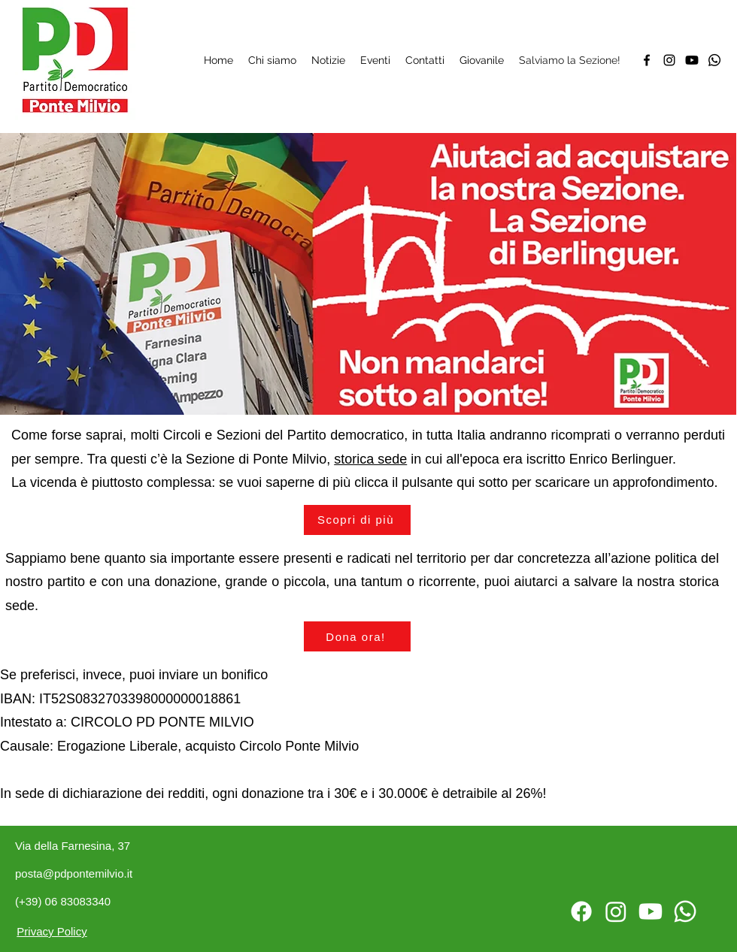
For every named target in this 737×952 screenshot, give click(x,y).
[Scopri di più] (357, 520)
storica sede (370, 459)
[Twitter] (691, 60)
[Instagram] (669, 60)
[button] (357, 636)
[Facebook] (646, 60)
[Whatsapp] (714, 60)
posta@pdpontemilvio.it (73, 873)
